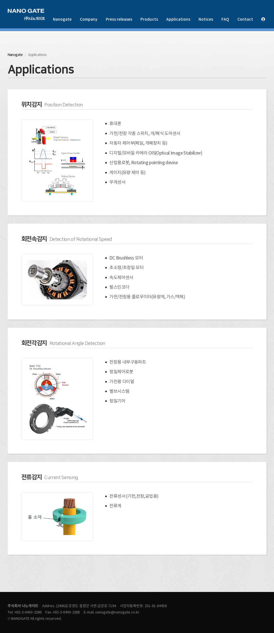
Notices (206, 19)
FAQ (225, 19)
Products (149, 19)
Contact (245, 19)
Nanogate (62, 19)
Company (88, 19)
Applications (178, 19)
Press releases (119, 19)
